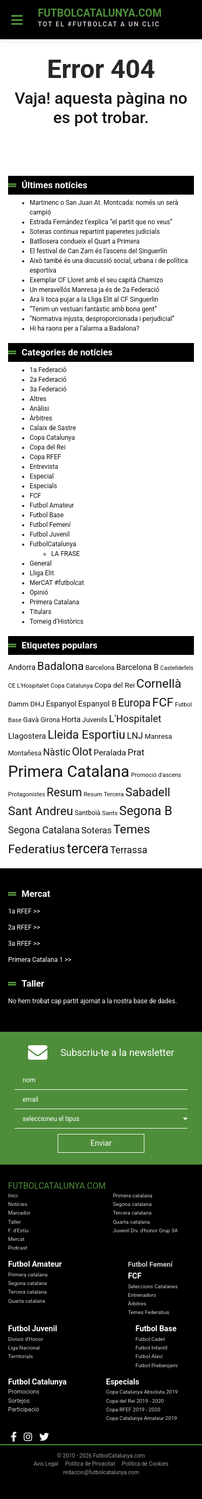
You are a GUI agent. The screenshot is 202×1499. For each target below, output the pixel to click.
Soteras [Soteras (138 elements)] (96, 830)
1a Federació (48, 370)
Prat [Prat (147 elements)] (136, 752)
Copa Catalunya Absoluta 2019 (142, 1392)
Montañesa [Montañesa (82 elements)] (24, 753)
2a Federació (48, 379)
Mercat (16, 1239)
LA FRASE (65, 554)
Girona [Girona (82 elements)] (50, 720)
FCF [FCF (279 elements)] (162, 702)
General (41, 563)
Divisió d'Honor (25, 1339)
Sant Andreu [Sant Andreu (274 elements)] (40, 811)
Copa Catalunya (52, 437)
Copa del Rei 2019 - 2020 (135, 1401)
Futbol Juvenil (49, 534)
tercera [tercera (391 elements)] (88, 848)
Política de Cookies (145, 1464)
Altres (38, 399)
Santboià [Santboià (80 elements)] (88, 813)
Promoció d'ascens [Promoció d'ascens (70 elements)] (156, 775)
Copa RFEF (45, 457)
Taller (14, 1222)
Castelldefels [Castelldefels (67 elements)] (177, 668)
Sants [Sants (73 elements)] (109, 813)
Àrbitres (41, 418)
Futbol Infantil (151, 1348)
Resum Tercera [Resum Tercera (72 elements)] (103, 794)
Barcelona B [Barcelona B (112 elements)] (137, 667)
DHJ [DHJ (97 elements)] (37, 703)
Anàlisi (39, 408)
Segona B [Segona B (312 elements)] (145, 810)
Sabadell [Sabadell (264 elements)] (148, 792)
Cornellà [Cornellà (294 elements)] (158, 683)
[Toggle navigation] (16, 20)
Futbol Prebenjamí (156, 1365)
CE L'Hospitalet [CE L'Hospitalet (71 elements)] (28, 685)
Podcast (17, 1248)
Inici (13, 1195)
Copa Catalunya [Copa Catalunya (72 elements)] (72, 685)
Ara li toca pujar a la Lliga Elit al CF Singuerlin (94, 299)
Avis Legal (45, 1464)
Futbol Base (47, 515)
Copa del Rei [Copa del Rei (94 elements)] (114, 685)
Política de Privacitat (90, 1464)
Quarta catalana (131, 1222)
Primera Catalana (54, 602)
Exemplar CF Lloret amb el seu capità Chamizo (96, 280)
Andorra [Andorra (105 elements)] (22, 667)
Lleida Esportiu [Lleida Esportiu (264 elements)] (86, 734)
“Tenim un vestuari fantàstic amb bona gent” (93, 309)
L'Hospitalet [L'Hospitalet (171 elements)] (135, 718)
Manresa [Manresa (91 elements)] (158, 736)
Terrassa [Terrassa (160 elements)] (129, 849)
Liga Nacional (24, 1348)
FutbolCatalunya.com (100, 13)
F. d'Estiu (18, 1230)
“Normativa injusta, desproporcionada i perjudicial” (102, 319)
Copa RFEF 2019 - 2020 (133, 1409)
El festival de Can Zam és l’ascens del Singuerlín (98, 251)
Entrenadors (142, 1295)
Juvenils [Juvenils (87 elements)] (95, 720)
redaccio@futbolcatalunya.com (101, 1472)
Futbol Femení (50, 525)
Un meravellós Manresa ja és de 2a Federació (94, 290)
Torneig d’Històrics (56, 621)
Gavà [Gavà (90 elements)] (31, 720)
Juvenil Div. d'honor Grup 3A (145, 1230)
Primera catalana (132, 1195)
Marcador (19, 1213)
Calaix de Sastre (53, 428)
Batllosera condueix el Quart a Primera (85, 241)
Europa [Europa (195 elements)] (134, 703)
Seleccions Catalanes (153, 1286)
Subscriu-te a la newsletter (117, 1052)
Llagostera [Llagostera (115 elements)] (27, 736)
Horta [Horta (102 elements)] (70, 719)
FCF (35, 495)
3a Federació (48, 389)
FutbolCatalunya (53, 544)
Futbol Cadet (150, 1339)
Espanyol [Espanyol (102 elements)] (61, 703)
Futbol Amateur (52, 505)
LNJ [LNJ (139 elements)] (135, 736)
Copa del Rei (48, 447)
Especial (42, 476)
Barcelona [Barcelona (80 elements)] (99, 668)
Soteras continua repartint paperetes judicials (95, 231)
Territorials (20, 1356)
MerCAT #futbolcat (57, 583)
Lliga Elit (42, 573)
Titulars (40, 612)
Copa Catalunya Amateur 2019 (141, 1418)
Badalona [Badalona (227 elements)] (60, 666)
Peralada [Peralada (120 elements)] (110, 753)
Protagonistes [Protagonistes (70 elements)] (26, 794)
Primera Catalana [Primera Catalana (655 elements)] (68, 771)
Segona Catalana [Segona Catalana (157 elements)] (44, 830)
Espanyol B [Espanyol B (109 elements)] (97, 704)
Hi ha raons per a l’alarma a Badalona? (85, 328)
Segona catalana (132, 1204)
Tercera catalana (132, 1213)
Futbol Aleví (149, 1356)
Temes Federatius (148, 1312)
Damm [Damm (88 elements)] (18, 704)
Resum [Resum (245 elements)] (64, 792)
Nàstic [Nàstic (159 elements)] (57, 752)
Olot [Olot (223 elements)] (82, 751)
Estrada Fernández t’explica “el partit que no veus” (101, 222)
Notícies (17, 1204)
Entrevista (44, 466)
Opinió (39, 592)
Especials (43, 486)
